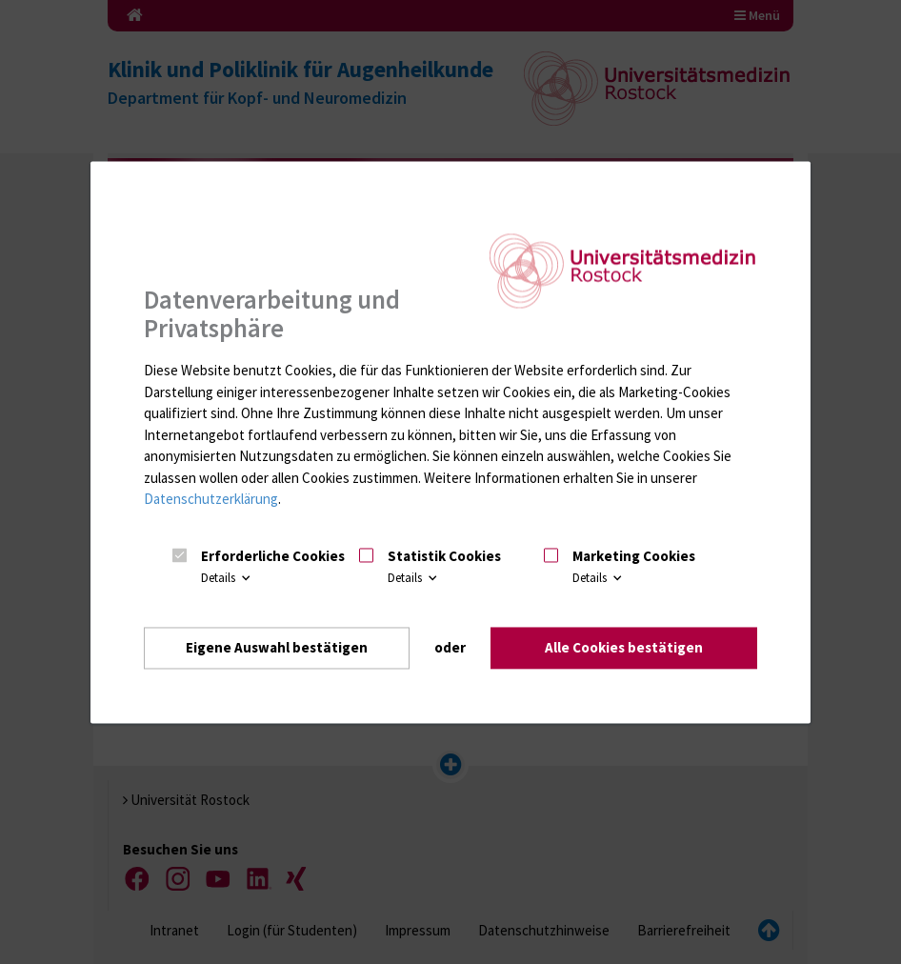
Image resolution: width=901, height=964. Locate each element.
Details (227, 578)
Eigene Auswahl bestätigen (277, 648)
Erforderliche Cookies (273, 557)
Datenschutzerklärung (211, 500)
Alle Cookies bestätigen (624, 648)
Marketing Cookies (633, 557)
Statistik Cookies (444, 557)
